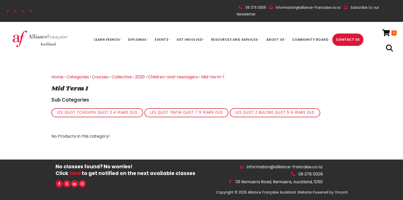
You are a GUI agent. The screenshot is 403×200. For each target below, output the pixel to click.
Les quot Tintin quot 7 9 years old (186, 112)
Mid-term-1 (212, 77)
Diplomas (137, 39)
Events (161, 39)
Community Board (310, 39)
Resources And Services (234, 39)
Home (57, 77)
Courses (100, 77)
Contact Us (348, 39)
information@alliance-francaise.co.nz (285, 167)
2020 (140, 77)
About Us (275, 39)
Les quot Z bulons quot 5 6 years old (275, 112)
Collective (122, 77)
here (75, 173)
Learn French (107, 39)
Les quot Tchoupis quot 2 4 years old (97, 112)
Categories (78, 77)
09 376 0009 (310, 174)
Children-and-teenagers (173, 77)
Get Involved (190, 39)
